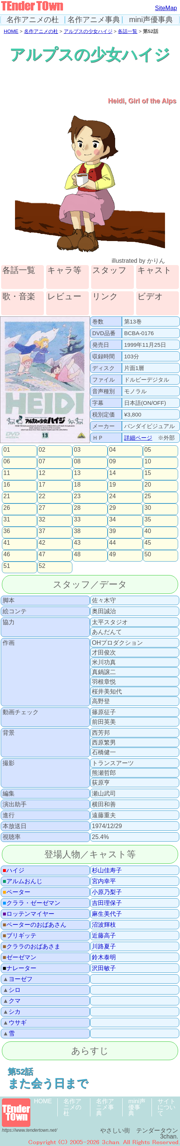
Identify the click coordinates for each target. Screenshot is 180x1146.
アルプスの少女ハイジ (88, 31)
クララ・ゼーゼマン (31, 903)
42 (42, 543)
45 (147, 543)
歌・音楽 (18, 296)
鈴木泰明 (104, 957)
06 (6, 461)
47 (42, 554)
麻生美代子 (107, 914)
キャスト (154, 270)
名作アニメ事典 (94, 20)
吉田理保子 (107, 903)
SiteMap (166, 8)
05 (147, 450)
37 (42, 531)
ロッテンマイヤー (28, 914)
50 (147, 554)
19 (112, 485)
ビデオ (150, 296)
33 (77, 520)
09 (112, 461)
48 (77, 554)
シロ (12, 990)
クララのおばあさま (31, 947)
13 (77, 473)
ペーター (16, 892)
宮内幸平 (104, 881)
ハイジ (13, 870)
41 (6, 543)
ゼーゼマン (19, 957)
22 (42, 496)
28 (77, 508)
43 (77, 543)
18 (77, 485)
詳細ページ (138, 437)
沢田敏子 (104, 968)
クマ (12, 1001)
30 (147, 508)
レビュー (64, 296)
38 (77, 531)
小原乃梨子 (107, 892)
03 (77, 450)
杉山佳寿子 (107, 870)
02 (42, 450)
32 (42, 520)
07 (42, 461)
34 (112, 520)
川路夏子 (104, 947)
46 (6, 554)
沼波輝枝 (104, 925)
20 (147, 485)
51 (6, 566)
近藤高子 (104, 936)
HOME (11, 31)
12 (42, 473)
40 (147, 531)
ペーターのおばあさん (34, 925)
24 (112, 496)
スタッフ (109, 270)
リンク (105, 296)
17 (42, 485)
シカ (12, 1012)
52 (42, 566)
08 (77, 461)
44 (112, 543)
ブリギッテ (19, 936)
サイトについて (167, 1107)
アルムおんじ (22, 881)
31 (6, 520)
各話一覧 (127, 31)
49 (112, 554)
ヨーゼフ (18, 979)
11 (6, 473)
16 (6, 485)
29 (112, 508)
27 (42, 508)
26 (6, 508)
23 (77, 496)
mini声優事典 (151, 20)
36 (6, 531)
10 (147, 461)
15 (147, 473)
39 (112, 531)
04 (112, 450)
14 (112, 473)
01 (6, 450)
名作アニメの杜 (32, 20)
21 (6, 496)
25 (147, 496)
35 (147, 520)
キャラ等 (64, 270)
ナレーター (19, 968)
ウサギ (15, 1023)
